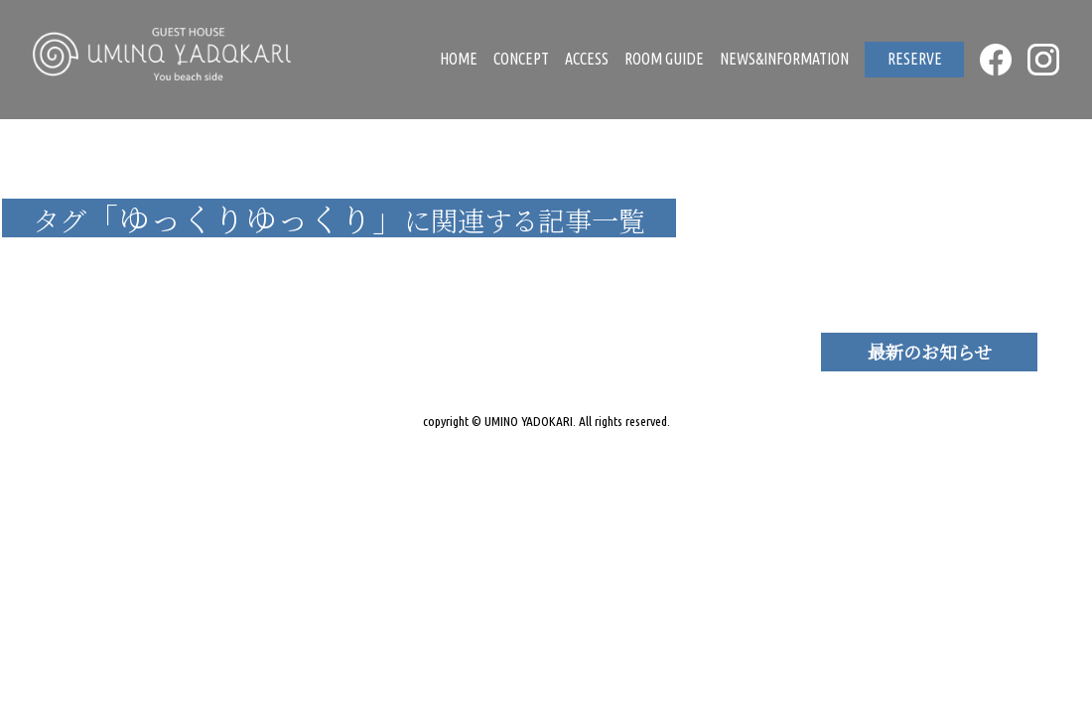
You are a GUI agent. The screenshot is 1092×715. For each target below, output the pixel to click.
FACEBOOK (996, 59)
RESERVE (914, 59)
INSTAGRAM (1043, 59)
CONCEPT (521, 59)
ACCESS (587, 59)
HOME (459, 59)
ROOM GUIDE (664, 59)
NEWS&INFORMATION (784, 59)
